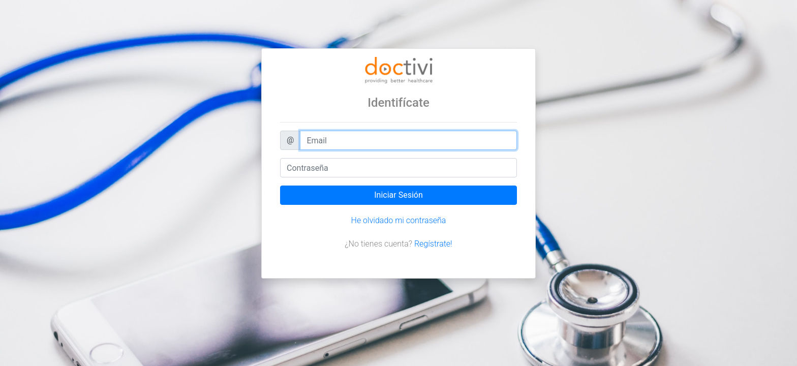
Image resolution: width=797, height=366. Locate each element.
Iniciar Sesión (398, 195)
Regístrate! (433, 244)
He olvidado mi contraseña (398, 220)
